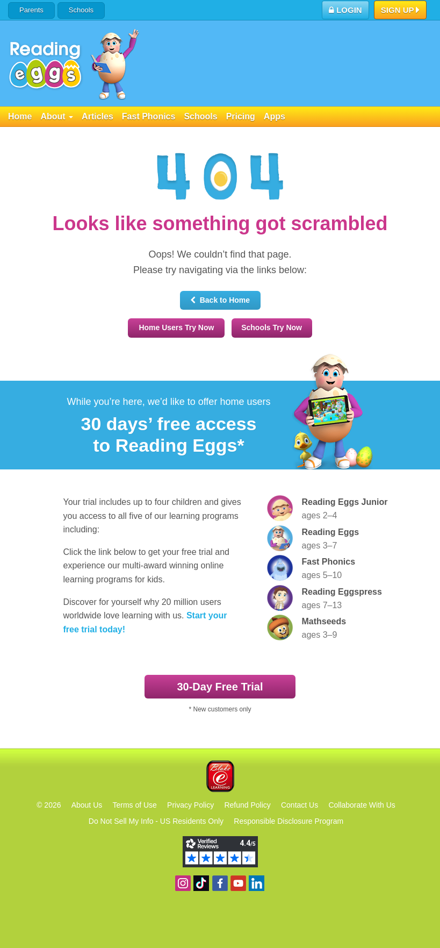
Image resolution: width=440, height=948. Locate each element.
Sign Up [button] (400, 11)
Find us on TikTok (201, 883)
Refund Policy (247, 805)
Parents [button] (31, 10)
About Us (87, 805)
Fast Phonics (149, 116)
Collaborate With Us (361, 805)
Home (20, 116)
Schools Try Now (271, 327)
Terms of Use (134, 805)
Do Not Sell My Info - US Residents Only (156, 821)
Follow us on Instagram (183, 883)
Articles (97, 116)
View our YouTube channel (238, 883)
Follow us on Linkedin (256, 883)
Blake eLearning (220, 776)
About (56, 116)
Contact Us (299, 805)
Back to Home (220, 300)
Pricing (240, 116)
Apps (274, 116)
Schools (81, 10)
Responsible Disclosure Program (288, 821)
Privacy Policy (190, 805)
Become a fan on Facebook (220, 883)
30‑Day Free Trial (220, 687)
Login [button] (345, 10)
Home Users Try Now (176, 327)
